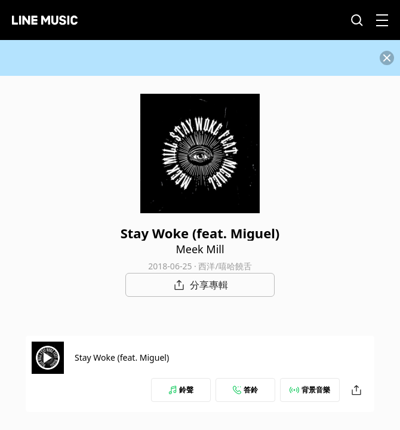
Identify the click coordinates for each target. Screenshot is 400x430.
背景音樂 (310, 390)
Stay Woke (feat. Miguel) (122, 357)
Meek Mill (200, 249)
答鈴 (245, 390)
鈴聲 (180, 390)
